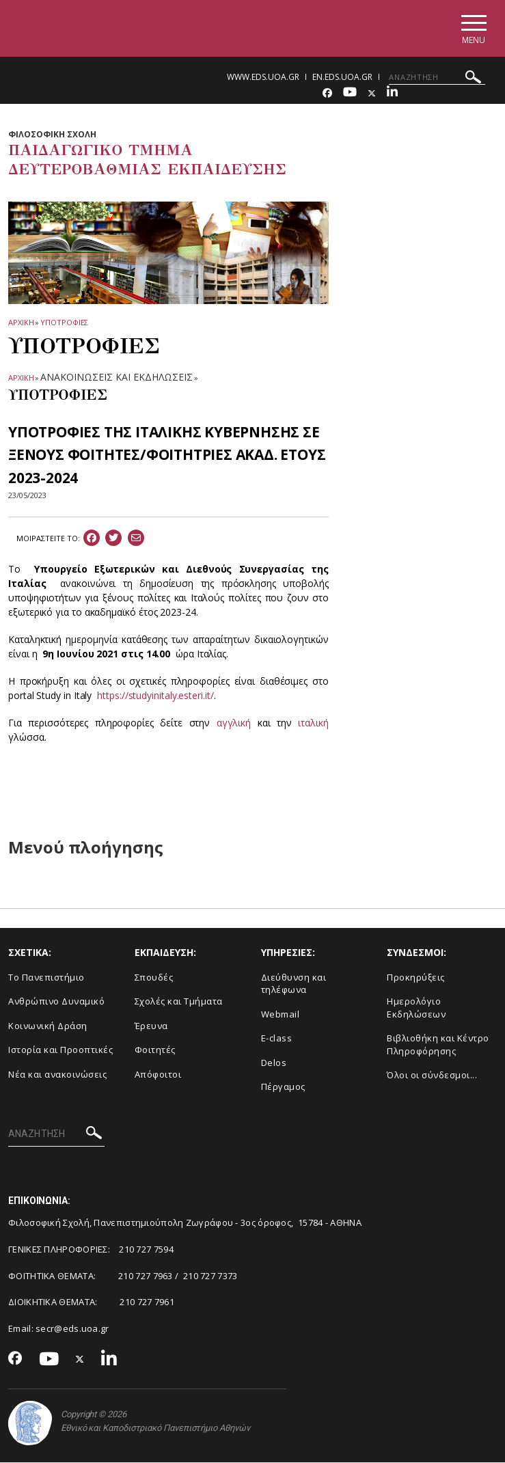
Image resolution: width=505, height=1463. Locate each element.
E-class (276, 1039)
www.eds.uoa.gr (263, 77)
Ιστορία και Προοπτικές (60, 1050)
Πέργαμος (283, 1087)
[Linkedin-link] (392, 93)
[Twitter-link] (372, 93)
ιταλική (313, 723)
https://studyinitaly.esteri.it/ (155, 695)
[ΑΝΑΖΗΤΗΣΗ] (437, 77)
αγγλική (234, 723)
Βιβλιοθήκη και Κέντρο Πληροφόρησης (438, 1045)
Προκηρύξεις (416, 977)
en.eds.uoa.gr (342, 77)
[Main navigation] (473, 28)
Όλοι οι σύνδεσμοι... (432, 1075)
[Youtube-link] (350, 93)
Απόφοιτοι (158, 1074)
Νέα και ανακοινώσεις (57, 1074)
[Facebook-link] (327, 93)
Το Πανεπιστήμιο (46, 977)
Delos (274, 1062)
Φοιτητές (155, 1050)
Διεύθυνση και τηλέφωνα (294, 983)
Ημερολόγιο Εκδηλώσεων (416, 1008)
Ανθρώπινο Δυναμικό (56, 1002)
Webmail (280, 1014)
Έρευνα (151, 1026)
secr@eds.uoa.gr (72, 1328)
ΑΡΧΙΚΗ (20, 322)
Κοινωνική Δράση (47, 1026)
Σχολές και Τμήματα (179, 1002)
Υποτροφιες (64, 322)
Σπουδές (154, 977)
